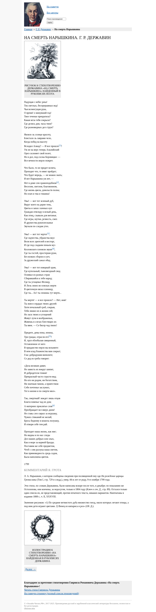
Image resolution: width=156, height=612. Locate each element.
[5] (50, 336)
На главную (53, 6)
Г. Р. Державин (43, 29)
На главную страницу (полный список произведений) (51, 593)
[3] (48, 233)
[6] (53, 405)
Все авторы (52, 12)
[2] (57, 182)
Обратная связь (29, 608)
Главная (28, 29)
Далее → (30, 569)
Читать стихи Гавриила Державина (42, 589)
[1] (60, 145)
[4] (53, 248)
